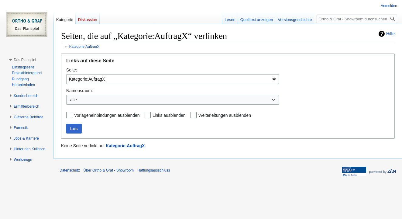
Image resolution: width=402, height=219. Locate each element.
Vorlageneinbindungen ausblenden (107, 115)
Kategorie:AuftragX (84, 46)
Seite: (71, 70)
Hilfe (390, 33)
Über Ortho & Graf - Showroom (109, 170)
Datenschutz (70, 170)
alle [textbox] (73, 99)
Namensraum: (79, 90)
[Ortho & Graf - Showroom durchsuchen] (357, 19)
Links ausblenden (169, 115)
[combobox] (172, 79)
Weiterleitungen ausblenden (224, 115)
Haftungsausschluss (153, 170)
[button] (25, 60)
